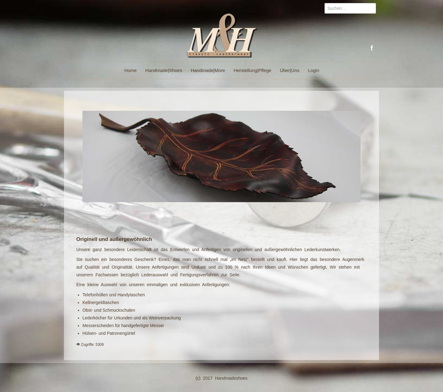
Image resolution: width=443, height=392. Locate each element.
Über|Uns (289, 70)
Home (130, 70)
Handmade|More (208, 70)
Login (313, 70)
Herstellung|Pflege (252, 70)
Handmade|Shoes (163, 70)
